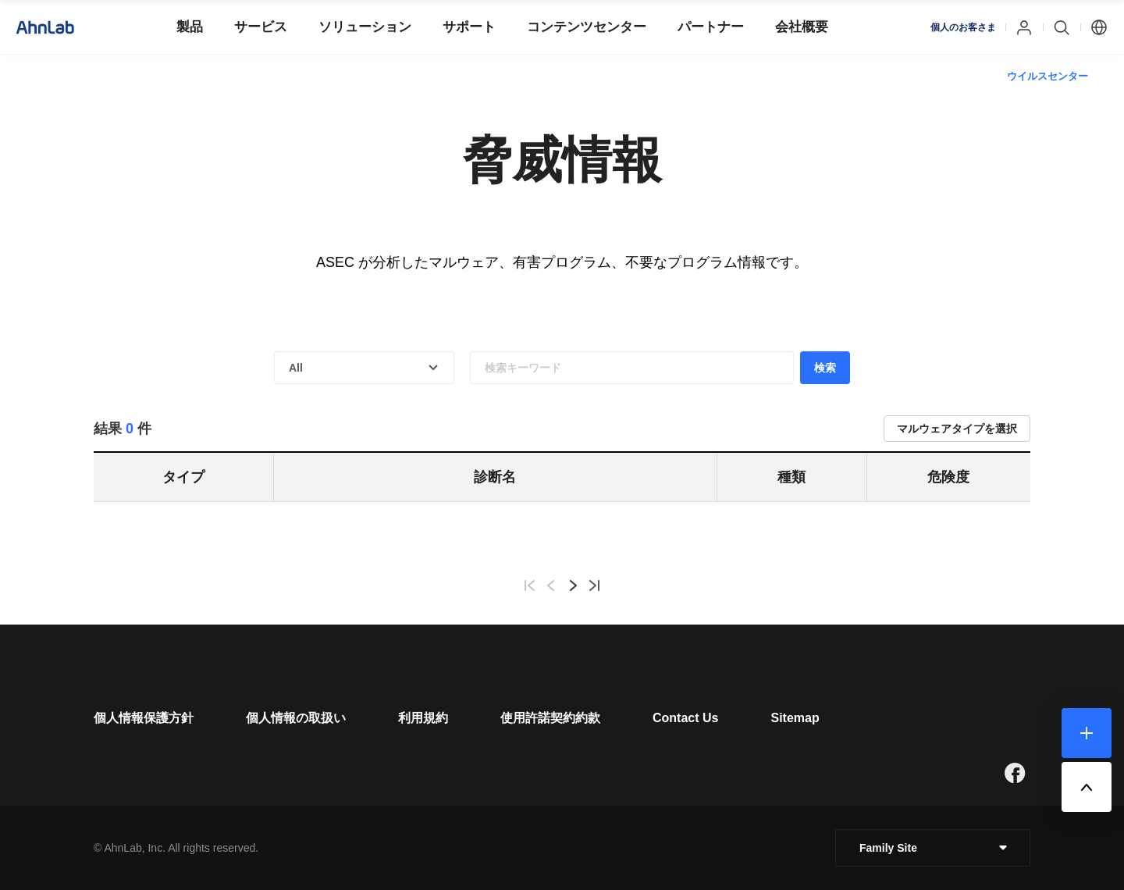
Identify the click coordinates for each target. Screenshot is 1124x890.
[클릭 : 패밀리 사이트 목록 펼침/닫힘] (932, 848)
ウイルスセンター (1047, 76)
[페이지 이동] (144, 717)
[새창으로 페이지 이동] (1014, 773)
